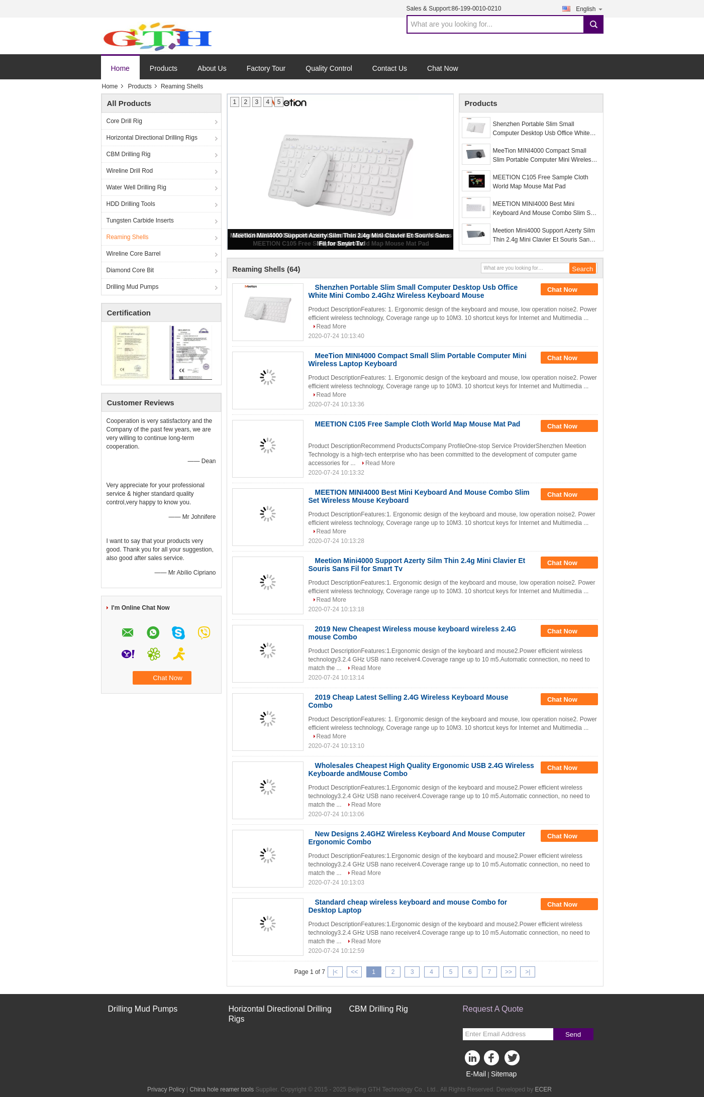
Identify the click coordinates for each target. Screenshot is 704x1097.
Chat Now (442, 68)
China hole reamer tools (222, 1089)
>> (508, 971)
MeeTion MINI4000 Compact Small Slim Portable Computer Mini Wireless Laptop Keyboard (543, 155)
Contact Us (389, 68)
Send (573, 1034)
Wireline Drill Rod (130, 170)
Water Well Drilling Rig (136, 187)
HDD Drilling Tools (131, 203)
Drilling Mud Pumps (133, 286)
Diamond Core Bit (130, 270)
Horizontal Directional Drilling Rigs (152, 137)
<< (354, 971)
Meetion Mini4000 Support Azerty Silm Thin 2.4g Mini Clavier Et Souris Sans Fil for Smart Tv (544, 235)
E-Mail (476, 1074)
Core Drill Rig (124, 121)
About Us (212, 68)
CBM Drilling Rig (129, 154)
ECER (543, 1089)
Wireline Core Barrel (134, 253)
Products (163, 68)
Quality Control (329, 68)
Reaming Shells (128, 237)
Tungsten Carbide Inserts (140, 220)
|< (335, 971)
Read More (331, 326)
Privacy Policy (166, 1089)
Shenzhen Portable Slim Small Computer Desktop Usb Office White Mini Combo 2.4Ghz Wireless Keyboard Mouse (541, 129)
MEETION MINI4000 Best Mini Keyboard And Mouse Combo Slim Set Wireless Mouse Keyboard (544, 208)
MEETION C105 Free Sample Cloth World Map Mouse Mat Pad (540, 182)
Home (120, 68)
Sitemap (504, 1074)
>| (527, 971)
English (589, 9)
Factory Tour (266, 68)
